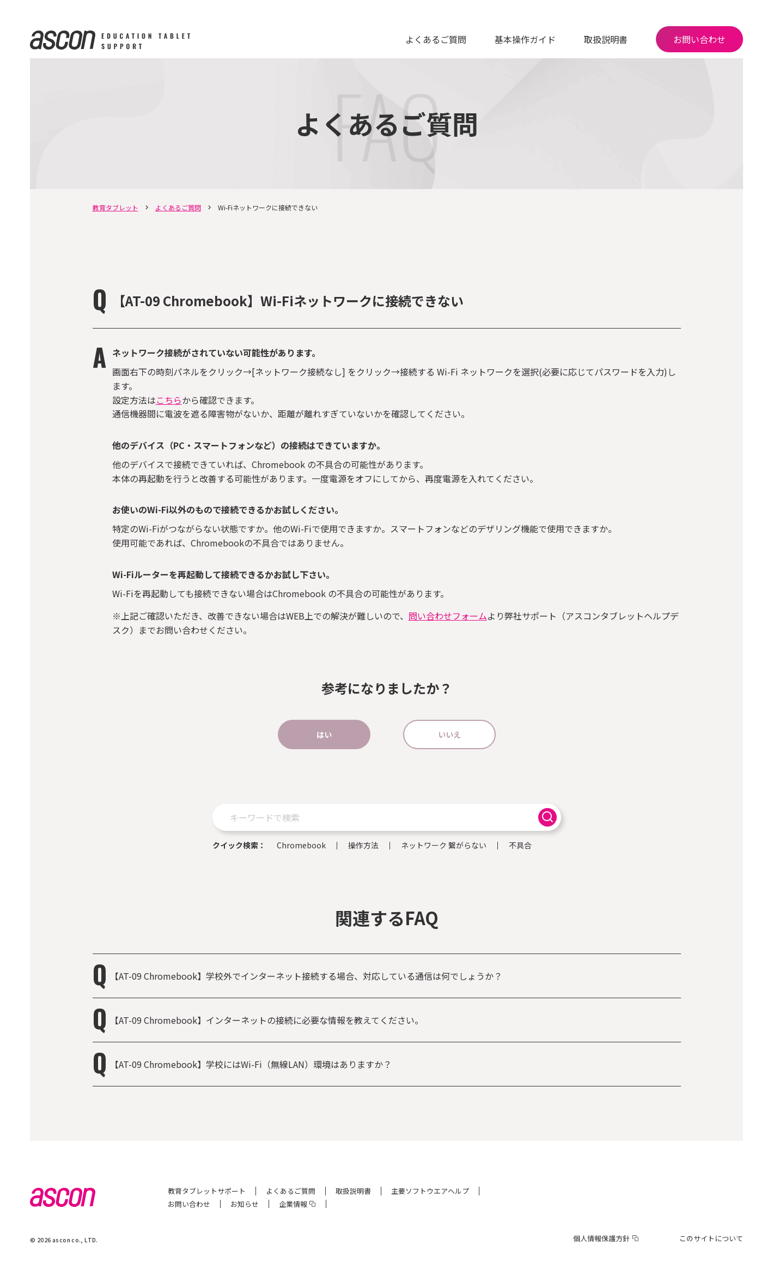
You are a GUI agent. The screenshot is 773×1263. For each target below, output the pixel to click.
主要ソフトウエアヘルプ (430, 1191)
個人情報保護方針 (601, 1238)
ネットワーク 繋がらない (443, 845)
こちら (169, 399)
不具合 (520, 845)
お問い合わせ (699, 39)
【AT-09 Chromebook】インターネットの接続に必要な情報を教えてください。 (266, 1020)
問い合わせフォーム (448, 615)
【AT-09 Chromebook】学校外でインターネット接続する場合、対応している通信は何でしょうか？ (310, 975)
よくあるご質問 (435, 39)
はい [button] (324, 734)
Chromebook (301, 845)
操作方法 (363, 845)
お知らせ (244, 1204)
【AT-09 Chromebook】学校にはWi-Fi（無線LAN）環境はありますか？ (251, 1064)
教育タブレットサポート (207, 1191)
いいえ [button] (449, 734)
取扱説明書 (606, 39)
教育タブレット (115, 207)
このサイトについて (711, 1238)
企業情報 (293, 1204)
